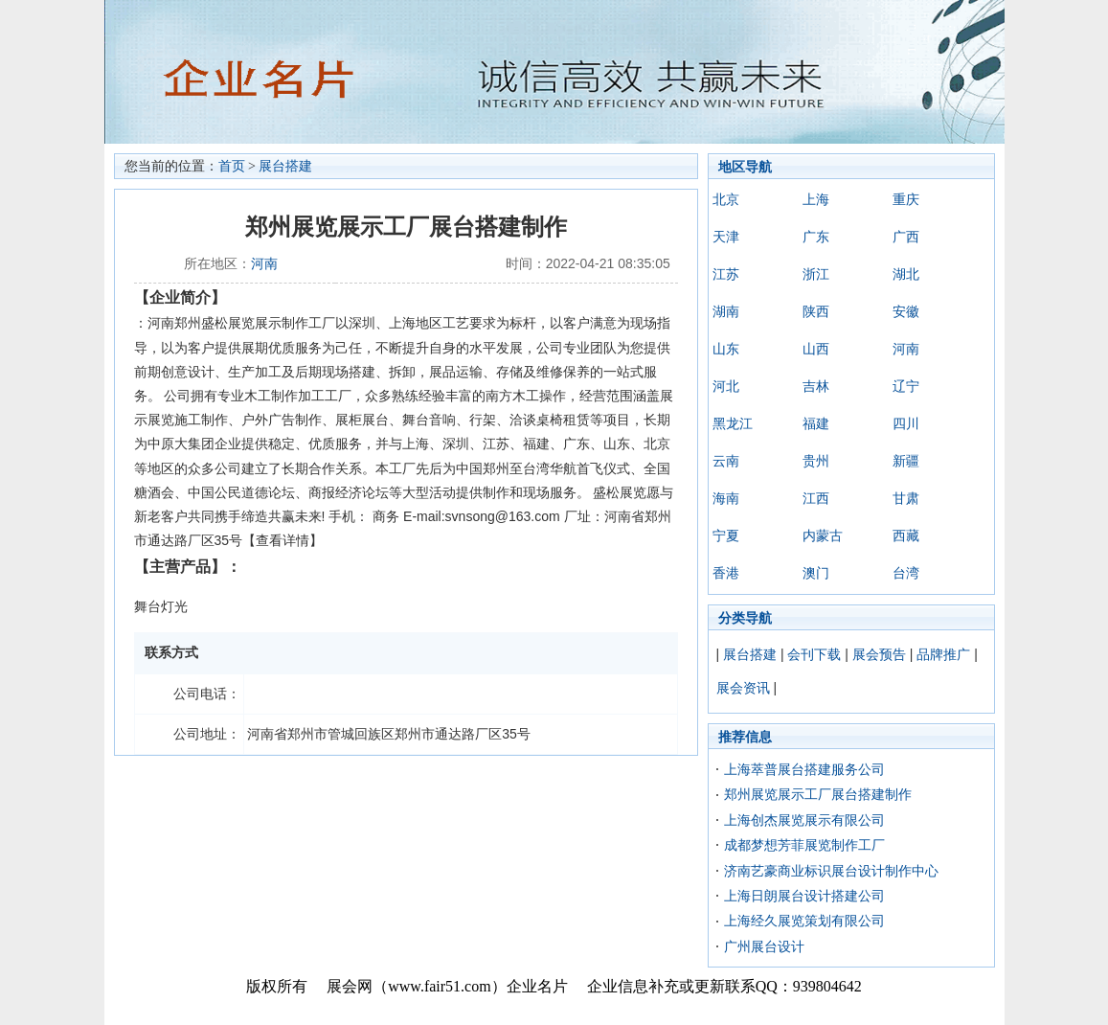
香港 (725, 573)
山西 (816, 348)
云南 (725, 460)
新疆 (906, 460)
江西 (816, 498)
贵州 (816, 460)
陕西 (816, 311)
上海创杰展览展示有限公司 (804, 820)
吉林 (816, 386)
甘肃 (906, 498)
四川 (906, 423)
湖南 (725, 311)
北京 (725, 199)
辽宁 (906, 386)
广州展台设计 (764, 946)
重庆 (906, 199)
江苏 (725, 274)
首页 (231, 166)
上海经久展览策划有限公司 (804, 920)
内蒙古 (823, 535)
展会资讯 (743, 687)
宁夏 (725, 535)
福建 (816, 423)
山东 (725, 348)
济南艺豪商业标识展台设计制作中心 (831, 870)
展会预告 (879, 654)
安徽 (906, 311)
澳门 (816, 573)
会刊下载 (814, 654)
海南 (725, 498)
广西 (906, 236)
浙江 (816, 274)
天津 (725, 236)
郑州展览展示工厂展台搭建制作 (818, 794)
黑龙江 (732, 423)
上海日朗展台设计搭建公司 (804, 895)
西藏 (906, 535)
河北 (725, 386)
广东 (816, 236)
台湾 (906, 573)
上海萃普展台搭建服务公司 (804, 769)
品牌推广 (943, 654)
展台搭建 (285, 166)
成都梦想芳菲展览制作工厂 (804, 845)
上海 (816, 199)
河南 (264, 263)
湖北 (906, 274)
